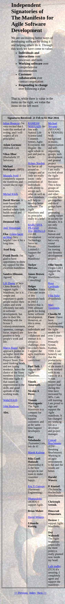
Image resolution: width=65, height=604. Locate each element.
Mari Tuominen (53, 306)
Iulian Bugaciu (11, 123)
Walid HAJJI (10, 400)
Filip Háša (54, 295)
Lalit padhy (54, 566)
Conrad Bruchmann (54, 442)
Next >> (41, 592)
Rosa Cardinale (53, 285)
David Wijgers (36, 517)
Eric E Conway (36, 486)
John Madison (11, 406)
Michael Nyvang (52, 125)
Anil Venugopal (11, 227)
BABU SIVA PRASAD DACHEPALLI (36, 227)
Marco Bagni (10, 347)
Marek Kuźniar (36, 452)
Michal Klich (10, 194)
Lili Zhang (9, 283)
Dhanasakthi (35, 498)
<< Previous (21, 592)
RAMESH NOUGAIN (34, 125)
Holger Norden (36, 163)
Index (32, 592)
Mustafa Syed (10, 175)
